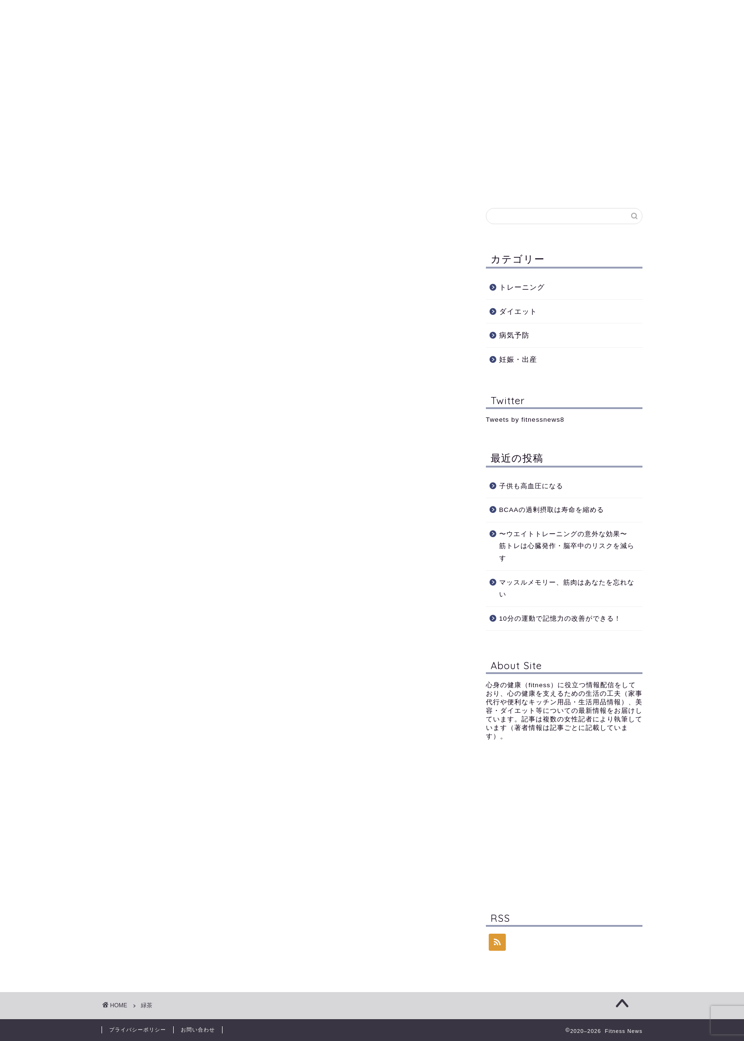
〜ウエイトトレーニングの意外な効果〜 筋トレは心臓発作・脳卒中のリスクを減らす (566, 546)
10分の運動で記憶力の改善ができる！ (560, 618)
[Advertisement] (564, 824)
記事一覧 (503, 78)
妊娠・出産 (447, 78)
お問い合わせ (562, 78)
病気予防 (392, 78)
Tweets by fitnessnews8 (525, 419)
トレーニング (273, 78)
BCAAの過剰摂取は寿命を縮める (555, 509)
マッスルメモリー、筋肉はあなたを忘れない (566, 588)
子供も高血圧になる (531, 486)
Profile (216, 78)
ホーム (170, 78)
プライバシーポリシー (137, 1029)
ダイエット (336, 78)
